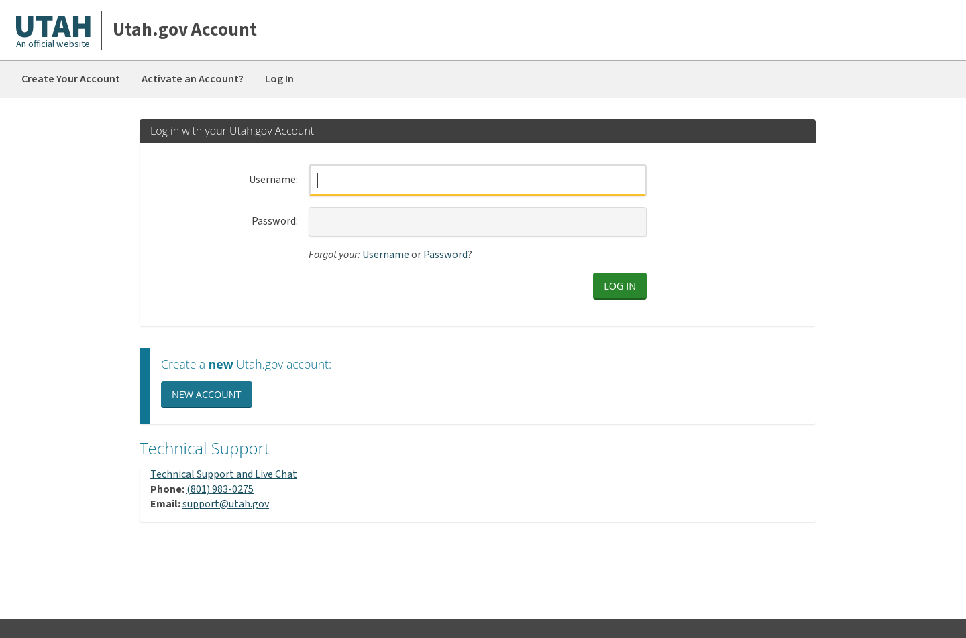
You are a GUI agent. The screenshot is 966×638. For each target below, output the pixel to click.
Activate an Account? (193, 79)
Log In (279, 79)
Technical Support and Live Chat (223, 474)
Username (272, 180)
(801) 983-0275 (220, 489)
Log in (620, 285)
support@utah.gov (225, 504)
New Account (206, 394)
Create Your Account (70, 79)
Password (274, 221)
